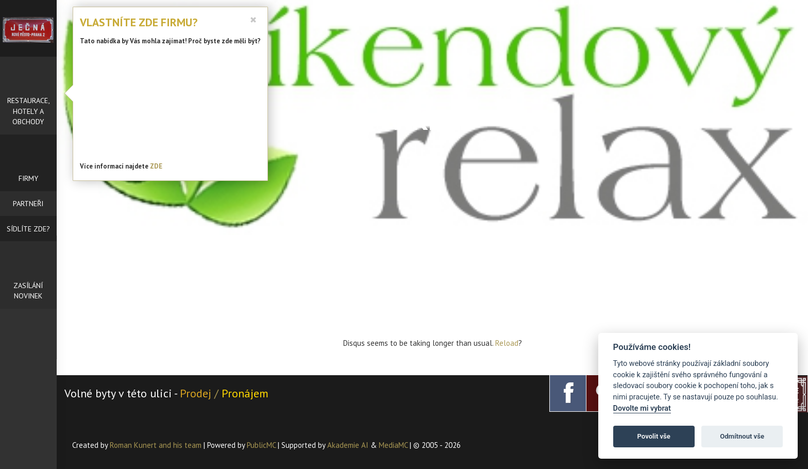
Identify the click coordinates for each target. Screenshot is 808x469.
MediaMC (393, 445)
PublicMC (261, 445)
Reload (506, 343)
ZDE (156, 166)
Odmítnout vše (742, 436)
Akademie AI (347, 445)
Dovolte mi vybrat (642, 408)
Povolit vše (653, 436)
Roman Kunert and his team (157, 445)
